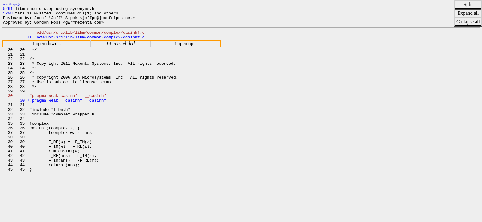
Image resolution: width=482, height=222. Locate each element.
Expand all (468, 13)
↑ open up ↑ (185, 49)
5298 (8, 15)
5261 (8, 9)
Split (468, 4)
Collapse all (468, 21)
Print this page (11, 4)
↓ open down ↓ (46, 49)
